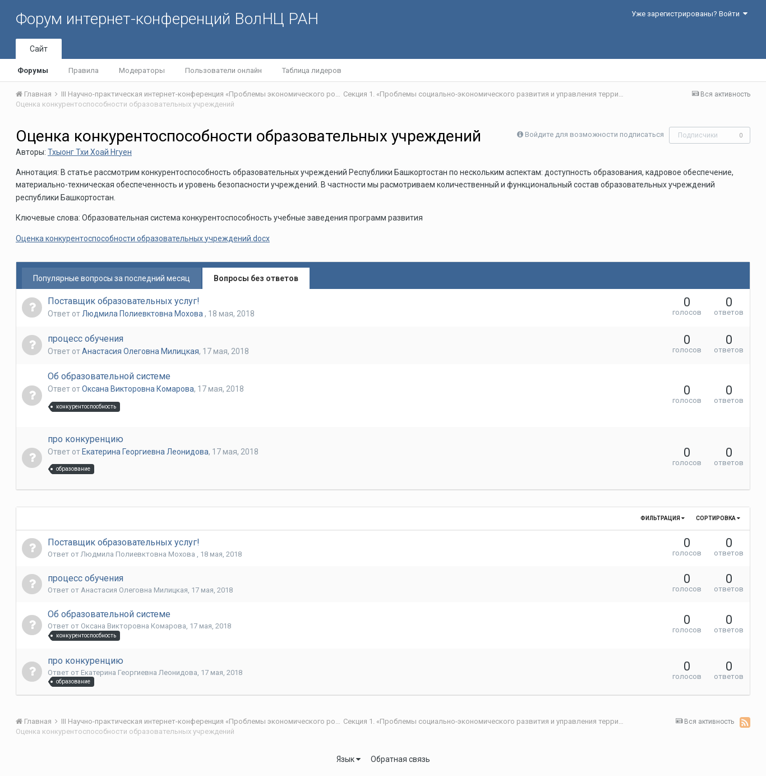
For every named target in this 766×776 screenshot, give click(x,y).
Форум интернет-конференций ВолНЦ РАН (167, 19)
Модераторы (142, 70)
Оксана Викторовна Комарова (138, 388)
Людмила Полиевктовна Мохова (143, 313)
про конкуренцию (85, 439)
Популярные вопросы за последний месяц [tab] (111, 278)
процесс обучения (85, 338)
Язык (348, 759)
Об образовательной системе (109, 376)
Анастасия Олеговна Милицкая (140, 351)
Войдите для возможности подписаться (594, 134)
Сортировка (718, 518)
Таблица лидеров (312, 70)
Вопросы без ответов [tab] (256, 278)
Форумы (32, 70)
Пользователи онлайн (223, 70)
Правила (83, 70)
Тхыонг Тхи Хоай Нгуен (90, 152)
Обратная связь (400, 759)
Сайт (39, 48)
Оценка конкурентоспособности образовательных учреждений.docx (143, 238)
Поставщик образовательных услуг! (124, 301)
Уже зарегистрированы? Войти (689, 14)
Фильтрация (662, 518)
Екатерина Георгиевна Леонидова (145, 451)
